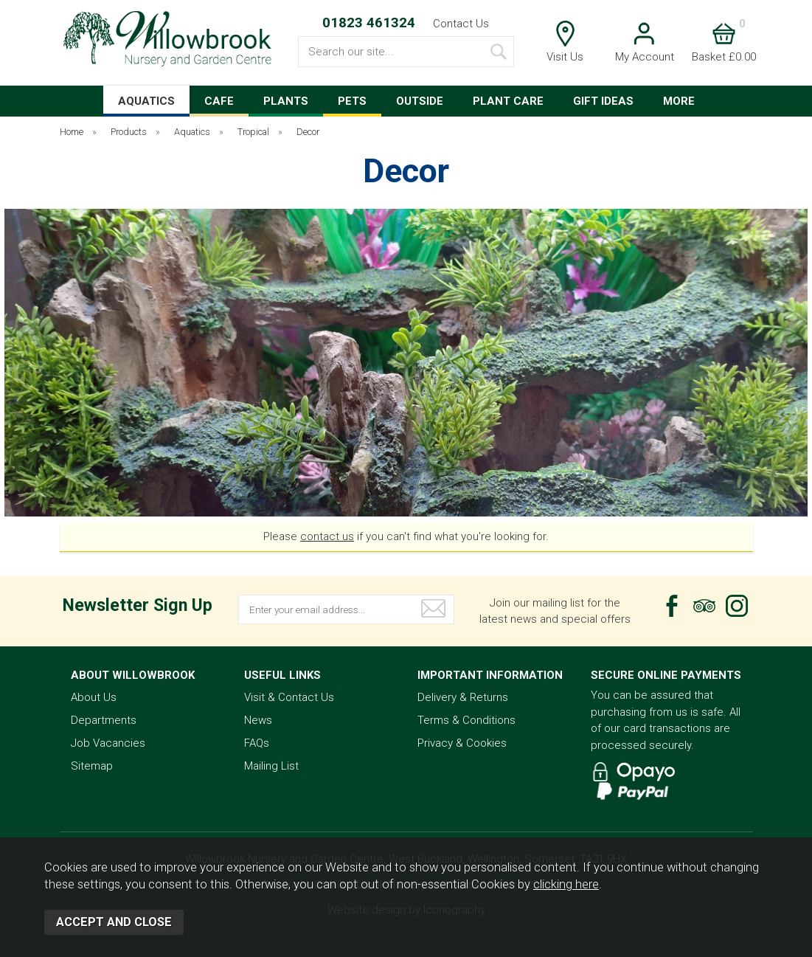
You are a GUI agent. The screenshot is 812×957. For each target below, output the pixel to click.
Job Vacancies (108, 743)
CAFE (219, 101)
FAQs (256, 743)
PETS (352, 101)
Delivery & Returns (462, 697)
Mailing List (271, 766)
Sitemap (92, 766)
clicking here (566, 884)
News (258, 720)
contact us (327, 536)
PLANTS (285, 101)
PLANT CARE (508, 101)
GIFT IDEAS (603, 101)
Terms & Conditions (466, 720)
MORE (679, 101)
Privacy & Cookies (462, 743)
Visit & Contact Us (289, 697)
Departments (103, 720)
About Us (94, 697)
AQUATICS (146, 101)
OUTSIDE (419, 101)
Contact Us (461, 23)
